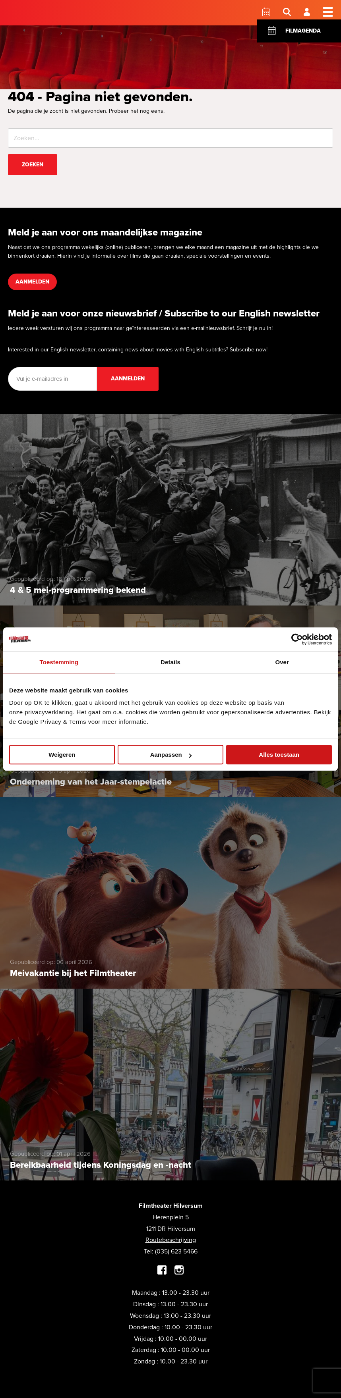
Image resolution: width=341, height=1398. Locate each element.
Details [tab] (170, 662)
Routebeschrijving (170, 1239)
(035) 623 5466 (176, 1251)
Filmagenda (303, 31)
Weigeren (61, 754)
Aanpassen (171, 754)
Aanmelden (32, 282)
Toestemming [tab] (59, 662)
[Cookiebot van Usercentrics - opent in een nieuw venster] (297, 639)
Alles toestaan (279, 754)
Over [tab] (282, 662)
